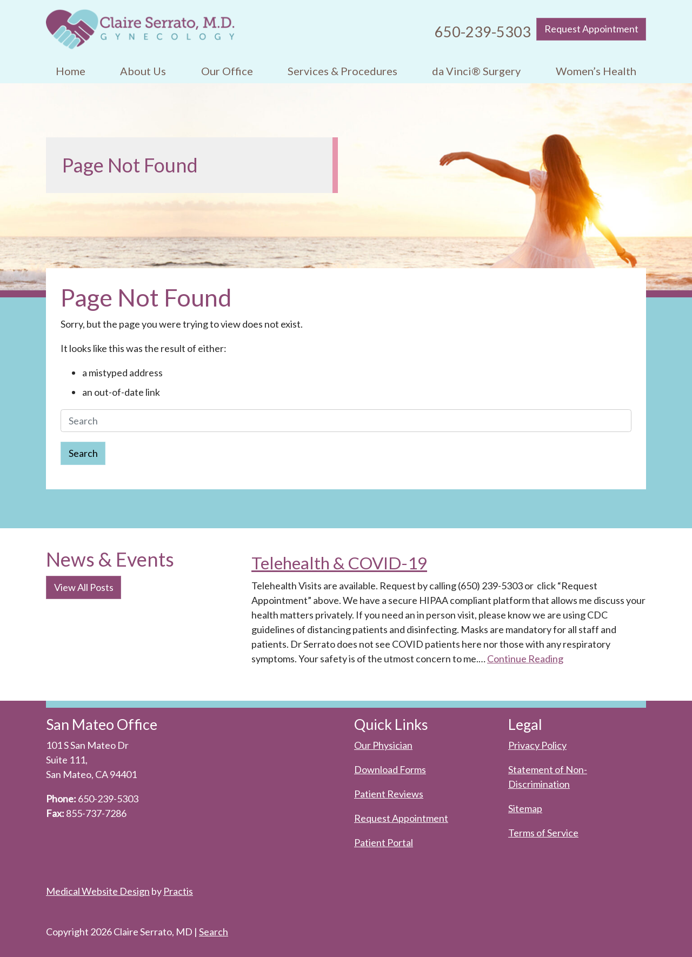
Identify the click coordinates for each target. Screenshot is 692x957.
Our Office (227, 70)
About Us (143, 70)
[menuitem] (70, 71)
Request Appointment (591, 29)
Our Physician (383, 745)
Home (70, 70)
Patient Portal (383, 842)
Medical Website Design (98, 891)
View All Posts (84, 587)
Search (83, 453)
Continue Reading (525, 658)
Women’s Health (596, 70)
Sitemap (525, 808)
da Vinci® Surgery (476, 70)
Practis (178, 891)
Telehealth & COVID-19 (339, 563)
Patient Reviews (388, 794)
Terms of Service (543, 833)
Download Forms (390, 769)
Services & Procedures (342, 70)
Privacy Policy (537, 745)
